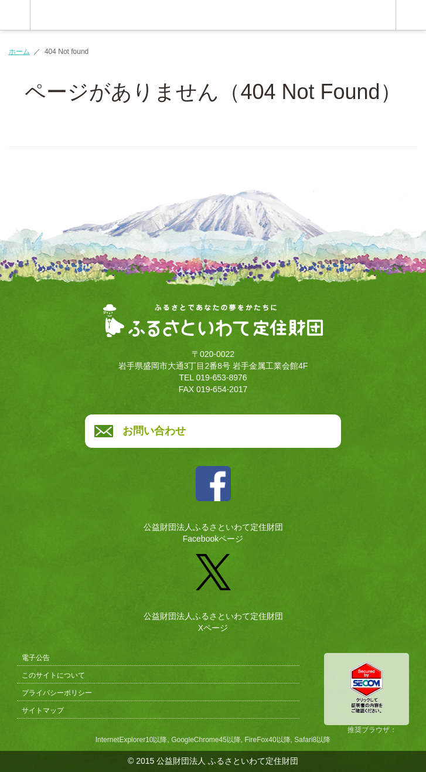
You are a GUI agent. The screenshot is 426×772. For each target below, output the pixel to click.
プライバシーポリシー (57, 693)
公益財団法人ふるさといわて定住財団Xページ (213, 588)
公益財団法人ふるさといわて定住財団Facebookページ (213, 500)
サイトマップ (43, 710)
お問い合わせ (154, 431)
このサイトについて (53, 675)
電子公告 (36, 658)
